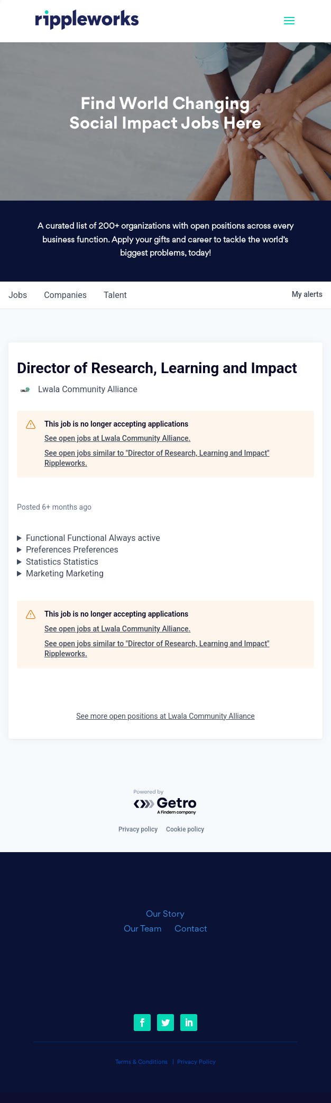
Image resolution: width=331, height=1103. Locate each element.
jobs (17, 295)
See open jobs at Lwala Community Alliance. (117, 438)
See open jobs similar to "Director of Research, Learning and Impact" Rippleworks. (157, 458)
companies (65, 295)
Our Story (165, 914)
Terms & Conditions (141, 1062)
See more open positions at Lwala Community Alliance (165, 716)
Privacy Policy (196, 1062)
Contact (190, 929)
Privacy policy (138, 829)
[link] (87, 21)
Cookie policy (185, 829)
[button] (289, 27)
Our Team (147, 929)
